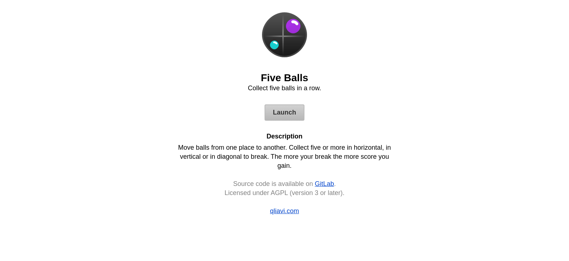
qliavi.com (284, 211)
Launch (284, 112)
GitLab (324, 183)
